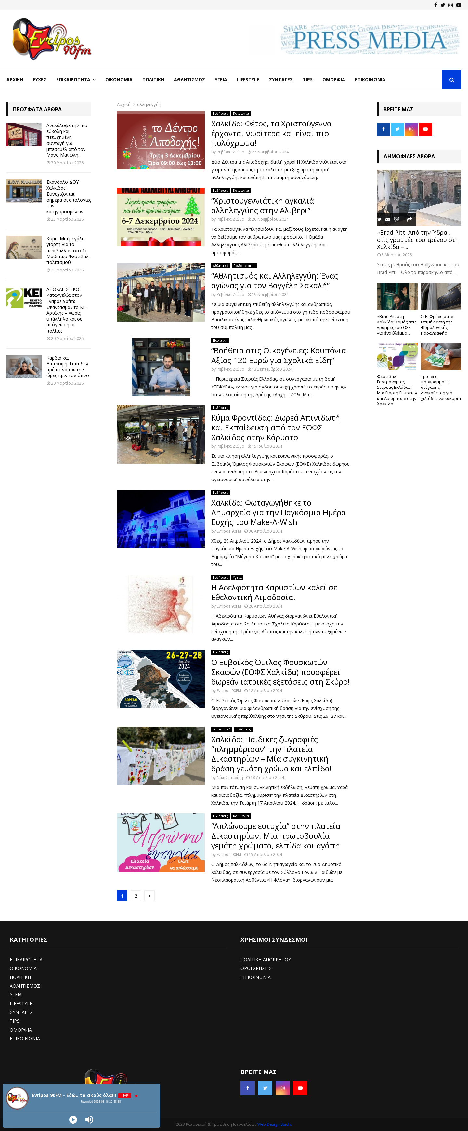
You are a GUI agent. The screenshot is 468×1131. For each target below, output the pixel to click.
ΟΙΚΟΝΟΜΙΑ (23, 968)
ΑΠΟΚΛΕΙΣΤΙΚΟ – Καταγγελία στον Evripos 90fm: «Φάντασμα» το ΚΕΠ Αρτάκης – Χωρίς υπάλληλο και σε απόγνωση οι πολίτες (67, 310)
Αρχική (14, 79)
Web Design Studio (274, 1124)
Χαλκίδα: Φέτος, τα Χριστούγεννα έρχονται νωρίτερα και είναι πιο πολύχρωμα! (271, 133)
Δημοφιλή (222, 729)
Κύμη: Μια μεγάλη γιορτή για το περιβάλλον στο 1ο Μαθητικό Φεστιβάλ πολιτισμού (67, 250)
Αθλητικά (220, 265)
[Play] (73, 1119)
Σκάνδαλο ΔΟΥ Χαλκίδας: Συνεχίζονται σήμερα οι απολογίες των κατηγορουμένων (68, 197)
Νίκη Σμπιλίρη (230, 777)
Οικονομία (119, 79)
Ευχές (39, 79)
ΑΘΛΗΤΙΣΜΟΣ (25, 986)
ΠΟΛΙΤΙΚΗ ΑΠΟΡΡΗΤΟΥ (265, 959)
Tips (308, 79)
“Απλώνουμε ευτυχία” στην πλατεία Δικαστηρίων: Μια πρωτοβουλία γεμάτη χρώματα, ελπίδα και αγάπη (275, 836)
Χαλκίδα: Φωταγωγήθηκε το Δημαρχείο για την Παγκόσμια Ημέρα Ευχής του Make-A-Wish (278, 512)
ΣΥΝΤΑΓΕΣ (21, 1012)
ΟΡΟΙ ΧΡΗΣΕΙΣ (256, 968)
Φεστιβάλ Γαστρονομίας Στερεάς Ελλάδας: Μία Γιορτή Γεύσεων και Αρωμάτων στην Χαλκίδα (397, 390)
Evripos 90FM (229, 531)
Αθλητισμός (189, 79)
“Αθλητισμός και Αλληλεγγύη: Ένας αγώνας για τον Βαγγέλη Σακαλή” (274, 280)
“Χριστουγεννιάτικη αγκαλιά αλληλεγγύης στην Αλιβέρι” (262, 205)
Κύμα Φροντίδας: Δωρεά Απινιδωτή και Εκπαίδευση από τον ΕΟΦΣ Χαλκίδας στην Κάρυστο (275, 427)
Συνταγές (281, 79)
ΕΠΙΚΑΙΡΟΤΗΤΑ (26, 959)
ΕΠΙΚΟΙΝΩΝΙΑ (25, 1038)
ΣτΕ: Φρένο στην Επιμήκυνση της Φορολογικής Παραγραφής (437, 324)
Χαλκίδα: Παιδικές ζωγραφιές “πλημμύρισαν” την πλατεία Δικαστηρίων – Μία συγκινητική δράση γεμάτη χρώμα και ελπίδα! (271, 754)
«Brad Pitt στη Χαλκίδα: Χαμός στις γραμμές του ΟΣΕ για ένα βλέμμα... (396, 324)
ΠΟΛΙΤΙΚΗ (20, 977)
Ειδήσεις (220, 113)
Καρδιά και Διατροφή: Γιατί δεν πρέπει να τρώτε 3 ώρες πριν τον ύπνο (67, 367)
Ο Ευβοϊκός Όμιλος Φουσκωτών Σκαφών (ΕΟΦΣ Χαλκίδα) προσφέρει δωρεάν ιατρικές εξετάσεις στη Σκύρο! (280, 672)
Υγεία (221, 79)
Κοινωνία (241, 113)
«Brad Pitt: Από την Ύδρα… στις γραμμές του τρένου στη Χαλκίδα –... (418, 239)
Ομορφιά (333, 79)
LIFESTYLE (21, 1003)
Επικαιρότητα (73, 79)
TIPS (15, 1021)
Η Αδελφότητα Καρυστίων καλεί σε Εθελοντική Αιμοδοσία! (274, 592)
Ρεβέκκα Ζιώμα (230, 152)
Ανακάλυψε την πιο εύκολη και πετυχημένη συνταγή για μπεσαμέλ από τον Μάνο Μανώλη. (66, 140)
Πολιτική (153, 79)
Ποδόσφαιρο (244, 265)
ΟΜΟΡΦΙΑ (21, 1030)
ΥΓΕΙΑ (16, 995)
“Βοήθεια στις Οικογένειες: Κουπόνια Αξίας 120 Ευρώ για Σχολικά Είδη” (278, 355)
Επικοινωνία (370, 79)
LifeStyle (248, 79)
